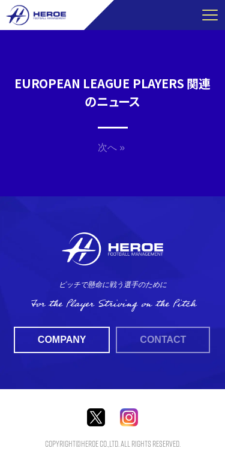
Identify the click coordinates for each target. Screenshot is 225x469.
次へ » (111, 147)
